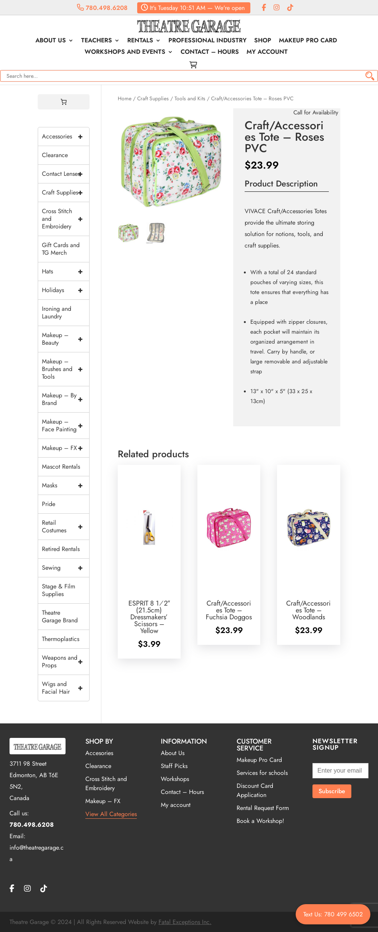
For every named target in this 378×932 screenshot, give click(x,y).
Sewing (65, 568)
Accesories (99, 753)
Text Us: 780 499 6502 (333, 914)
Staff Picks (174, 766)
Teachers (96, 41)
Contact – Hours (210, 52)
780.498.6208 (102, 7)
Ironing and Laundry (56, 312)
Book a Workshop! (260, 820)
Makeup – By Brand (65, 399)
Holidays (65, 290)
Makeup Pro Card (308, 41)
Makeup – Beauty (65, 339)
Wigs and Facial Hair (65, 688)
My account (267, 52)
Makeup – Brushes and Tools (65, 369)
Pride (48, 504)
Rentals (140, 41)
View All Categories (111, 814)
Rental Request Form (263, 807)
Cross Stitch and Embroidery (65, 219)
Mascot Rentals (61, 466)
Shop (262, 41)
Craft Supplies (153, 98)
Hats (65, 271)
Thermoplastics (60, 639)
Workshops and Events (125, 52)
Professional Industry (207, 41)
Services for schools (262, 772)
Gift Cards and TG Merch (61, 249)
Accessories (65, 136)
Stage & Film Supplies (58, 590)
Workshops (175, 779)
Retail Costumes (65, 527)
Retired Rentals (61, 549)
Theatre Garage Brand (60, 616)
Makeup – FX (65, 448)
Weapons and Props (65, 662)
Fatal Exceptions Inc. (185, 922)
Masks (65, 485)
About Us (50, 41)
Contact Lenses (65, 174)
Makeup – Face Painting (65, 426)
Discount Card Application (255, 790)
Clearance (55, 155)
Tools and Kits (190, 98)
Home (124, 98)
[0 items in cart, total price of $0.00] (63, 101)
